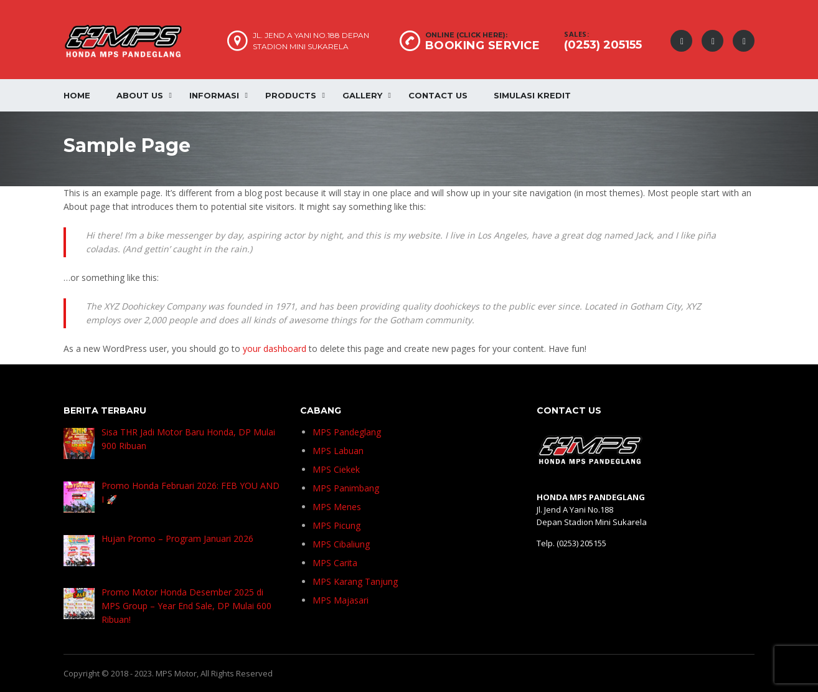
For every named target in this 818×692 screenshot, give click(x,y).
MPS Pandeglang (347, 432)
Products (290, 95)
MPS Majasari (341, 600)
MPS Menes (337, 507)
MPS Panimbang (346, 488)
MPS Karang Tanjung (355, 581)
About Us (139, 95)
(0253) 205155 (603, 45)
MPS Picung (336, 525)
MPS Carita (335, 563)
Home (76, 95)
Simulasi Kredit (532, 95)
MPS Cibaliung (341, 544)
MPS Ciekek (336, 469)
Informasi (214, 95)
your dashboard (274, 348)
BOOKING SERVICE (482, 45)
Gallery (362, 95)
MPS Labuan (338, 451)
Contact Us (438, 95)
